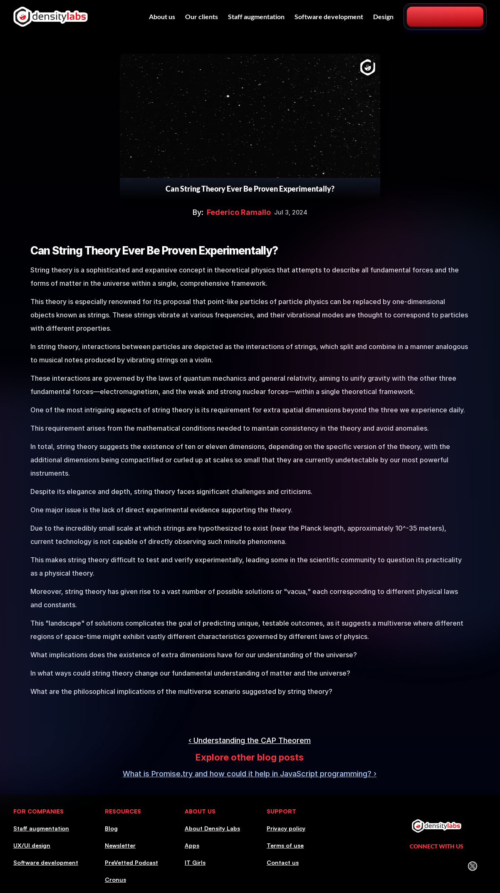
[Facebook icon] (436, 866)
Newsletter (120, 845)
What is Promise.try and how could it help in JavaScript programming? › (249, 773)
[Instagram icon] (419, 866)
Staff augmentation (256, 16)
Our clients (201, 16)
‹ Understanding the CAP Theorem (249, 740)
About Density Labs (212, 828)
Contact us (283, 862)
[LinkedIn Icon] (401, 866)
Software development (329, 16)
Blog (111, 828)
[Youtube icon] (455, 866)
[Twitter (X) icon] (472, 866)
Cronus (115, 879)
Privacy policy (286, 828)
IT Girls (195, 862)
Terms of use (285, 845)
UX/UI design (31, 845)
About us (162, 16)
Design (383, 16)
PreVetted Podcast (131, 862)
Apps (192, 845)
